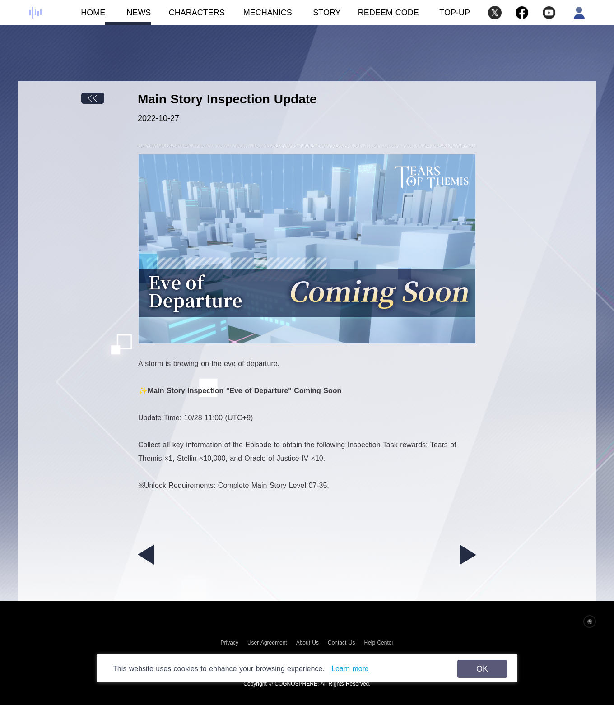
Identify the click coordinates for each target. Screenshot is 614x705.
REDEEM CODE (388, 12)
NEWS (128, 16)
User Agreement (267, 643)
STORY (316, 16)
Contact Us (341, 643)
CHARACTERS (187, 16)
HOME (82, 16)
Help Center (378, 643)
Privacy (229, 643)
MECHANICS (258, 16)
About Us (307, 643)
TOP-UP (454, 12)
